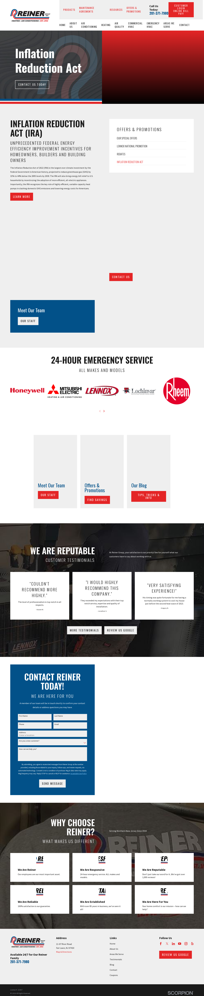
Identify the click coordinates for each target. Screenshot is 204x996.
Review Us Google (120, 502)
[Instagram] (186, 816)
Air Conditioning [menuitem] (89, 25)
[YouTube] (179, 816)
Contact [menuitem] (184, 25)
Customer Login (181, 9)
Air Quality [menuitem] (119, 25)
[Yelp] (192, 816)
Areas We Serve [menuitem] (169, 25)
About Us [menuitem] (73, 25)
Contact (113, 842)
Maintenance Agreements (86, 9)
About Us (114, 821)
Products (69, 9)
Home (112, 816)
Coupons (114, 847)
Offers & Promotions (134, 9)
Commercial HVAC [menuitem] (135, 25)
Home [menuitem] (62, 25)
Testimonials (116, 831)
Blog (112, 837)
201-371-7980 (158, 13)
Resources (116, 9)
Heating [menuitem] (105, 25)
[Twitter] (167, 816)
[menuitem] (13, 868)
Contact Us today (32, 84)
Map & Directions (64, 824)
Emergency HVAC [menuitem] (153, 25)
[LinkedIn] (173, 816)
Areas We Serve (117, 826)
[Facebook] (160, 816)
